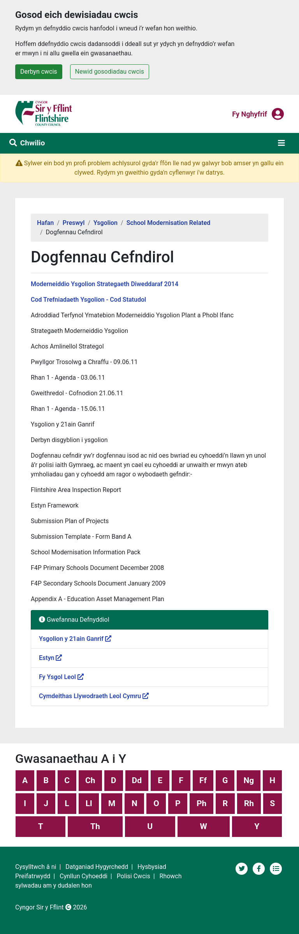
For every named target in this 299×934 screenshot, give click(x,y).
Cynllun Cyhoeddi (83, 876)
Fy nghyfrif (249, 113)
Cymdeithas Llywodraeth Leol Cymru (94, 696)
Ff (203, 780)
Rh (249, 803)
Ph (201, 803)
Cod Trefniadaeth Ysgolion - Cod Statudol (88, 299)
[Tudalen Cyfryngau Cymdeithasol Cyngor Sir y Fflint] (259, 868)
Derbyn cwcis (38, 71)
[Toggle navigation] (281, 143)
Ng (248, 780)
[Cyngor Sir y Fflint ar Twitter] (242, 868)
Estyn (50, 658)
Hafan (45, 222)
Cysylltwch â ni (35, 866)
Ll (89, 803)
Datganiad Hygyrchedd (96, 866)
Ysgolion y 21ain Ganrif (75, 638)
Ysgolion (105, 222)
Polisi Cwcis (133, 876)
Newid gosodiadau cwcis (109, 71)
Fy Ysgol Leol (61, 677)
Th (95, 826)
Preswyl (74, 222)
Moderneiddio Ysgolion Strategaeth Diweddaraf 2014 (104, 284)
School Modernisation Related (169, 222)
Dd (137, 780)
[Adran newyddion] (276, 868)
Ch (90, 780)
